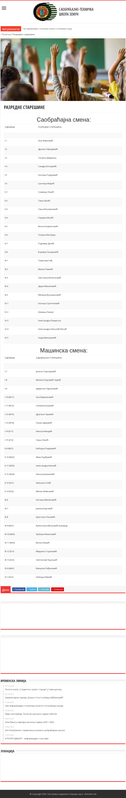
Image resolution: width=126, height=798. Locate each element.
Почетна (6, 34)
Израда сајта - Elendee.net (83, 794)
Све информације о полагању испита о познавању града (47, 28)
